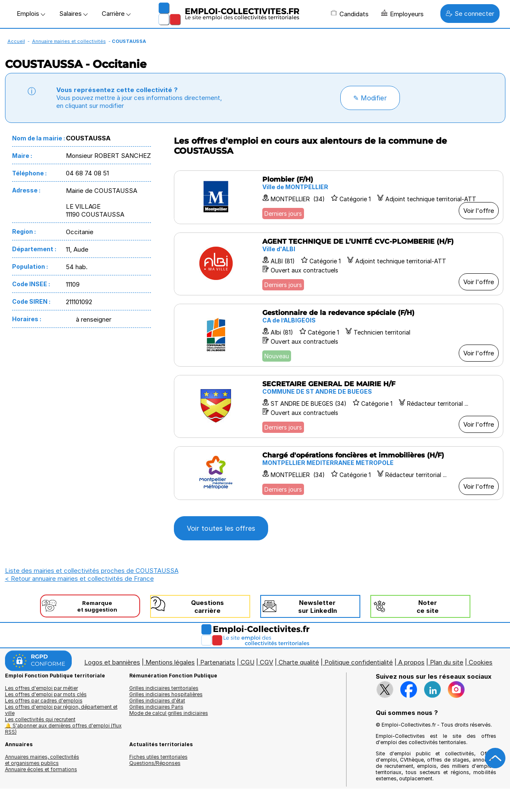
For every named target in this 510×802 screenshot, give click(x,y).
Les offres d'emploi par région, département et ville (61, 710)
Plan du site (446, 662)
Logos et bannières (112, 662)
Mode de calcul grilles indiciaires (168, 713)
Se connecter (470, 13)
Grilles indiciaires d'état (157, 700)
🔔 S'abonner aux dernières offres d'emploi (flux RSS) (63, 728)
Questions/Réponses (155, 763)
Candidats (350, 14)
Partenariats (217, 662)
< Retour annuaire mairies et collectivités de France (79, 578)
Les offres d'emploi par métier (41, 688)
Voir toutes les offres (221, 528)
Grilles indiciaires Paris (156, 707)
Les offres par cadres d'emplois (44, 700)
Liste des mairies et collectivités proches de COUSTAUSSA (91, 571)
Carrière (116, 13)
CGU (247, 662)
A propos (411, 662)
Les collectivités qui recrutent (40, 719)
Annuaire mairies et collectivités (69, 41)
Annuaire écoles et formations (41, 769)
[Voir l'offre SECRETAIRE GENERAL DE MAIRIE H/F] (338, 406)
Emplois (31, 13)
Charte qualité (299, 662)
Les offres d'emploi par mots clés (46, 694)
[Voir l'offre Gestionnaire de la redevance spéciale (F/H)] (338, 335)
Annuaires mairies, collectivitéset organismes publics (42, 760)
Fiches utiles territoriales (158, 757)
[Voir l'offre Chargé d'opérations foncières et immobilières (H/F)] (338, 473)
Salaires (73, 13)
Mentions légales (170, 662)
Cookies (480, 662)
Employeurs (402, 14)
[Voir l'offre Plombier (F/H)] (338, 197)
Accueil (16, 41)
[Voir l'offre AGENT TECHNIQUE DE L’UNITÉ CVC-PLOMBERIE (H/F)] (338, 264)
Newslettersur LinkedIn (317, 607)
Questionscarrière (207, 607)
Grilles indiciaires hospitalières (166, 694)
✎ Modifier (370, 98)
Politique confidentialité (358, 662)
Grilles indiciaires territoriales (163, 688)
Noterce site (428, 607)
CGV (266, 662)
